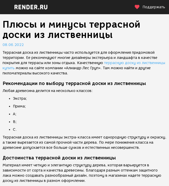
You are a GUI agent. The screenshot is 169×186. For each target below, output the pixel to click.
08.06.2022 (13, 45)
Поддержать (149, 7)
